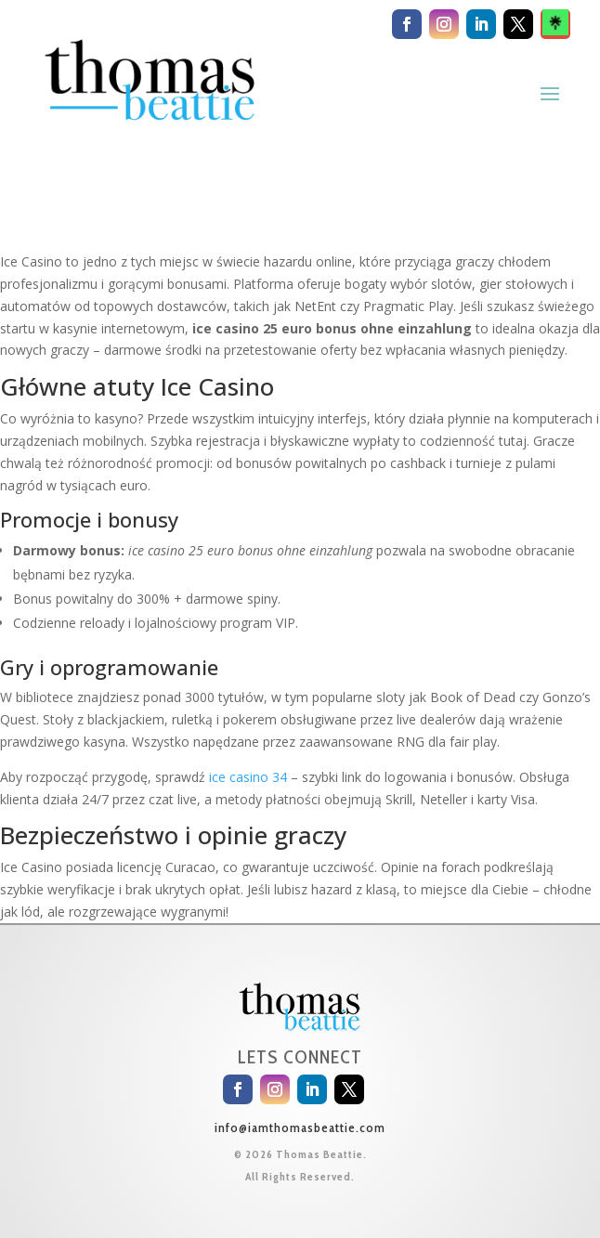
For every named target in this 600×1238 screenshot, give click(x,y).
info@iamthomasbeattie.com (300, 1127)
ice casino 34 (248, 777)
